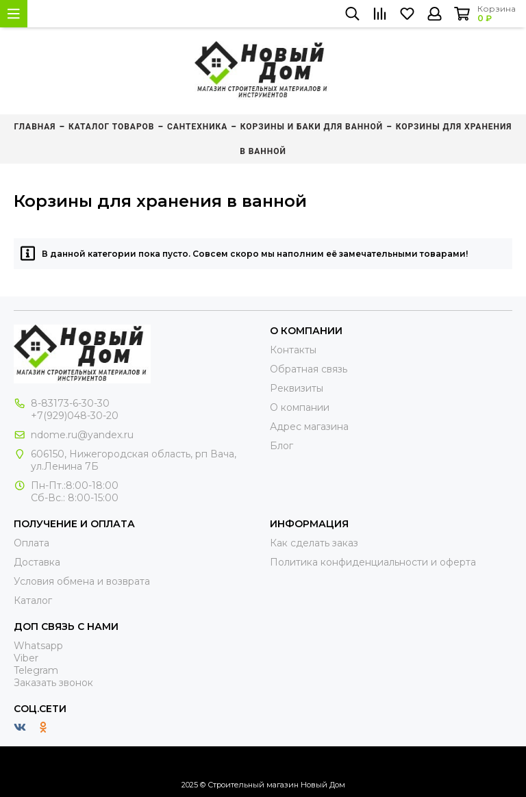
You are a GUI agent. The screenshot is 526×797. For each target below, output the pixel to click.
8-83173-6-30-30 (70, 403)
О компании (299, 407)
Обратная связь (308, 369)
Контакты (293, 350)
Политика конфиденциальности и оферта (373, 562)
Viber (26, 658)
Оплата (31, 543)
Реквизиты (296, 388)
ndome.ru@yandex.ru (82, 435)
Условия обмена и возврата (82, 581)
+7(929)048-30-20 (74, 415)
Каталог (33, 600)
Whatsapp (38, 646)
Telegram (36, 670)
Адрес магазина (309, 426)
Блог (281, 446)
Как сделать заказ (314, 543)
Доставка (37, 562)
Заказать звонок (53, 682)
